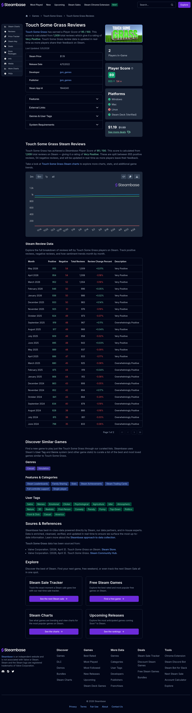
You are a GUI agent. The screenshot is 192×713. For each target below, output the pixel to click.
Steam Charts (64, 679)
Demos (61, 667)
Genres (115, 655)
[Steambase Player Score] (132, 68)
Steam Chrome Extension (97, 4)
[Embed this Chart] (123, 176)
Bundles (61, 673)
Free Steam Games (148, 671)
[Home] (27, 16)
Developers (117, 673)
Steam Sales (74, 4)
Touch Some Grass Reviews (80, 16)
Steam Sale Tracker (149, 655)
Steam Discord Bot (175, 661)
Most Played (36, 4)
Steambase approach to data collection (92, 537)
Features (64, 99)
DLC (59, 661)
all (53, 176)
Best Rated (90, 655)
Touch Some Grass (52, 16)
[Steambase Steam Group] (8, 671)
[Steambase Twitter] (13, 671)
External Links (64, 107)
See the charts (54, 631)
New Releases (92, 673)
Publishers (117, 679)
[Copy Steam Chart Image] (130, 176)
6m (39, 176)
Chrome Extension (175, 655)
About (105, 706)
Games (35, 16)
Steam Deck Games (95, 685)
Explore (184, 4)
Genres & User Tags (64, 116)
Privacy (73, 706)
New (48, 4)
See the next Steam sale (54, 598)
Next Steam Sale (174, 673)
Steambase (7, 656)
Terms (83, 706)
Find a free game (114, 598)
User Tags (116, 667)
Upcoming (59, 4)
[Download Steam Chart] (137, 176)
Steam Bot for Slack (176, 667)
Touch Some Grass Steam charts (60, 163)
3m (31, 176)
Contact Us (117, 706)
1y (46, 176)
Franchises (117, 685)
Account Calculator (175, 679)
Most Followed (92, 667)
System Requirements (64, 124)
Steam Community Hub (103, 553)
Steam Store (109, 549)
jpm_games (65, 72)
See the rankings (114, 631)
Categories (117, 661)
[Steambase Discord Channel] (3, 671)
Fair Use (94, 706)
